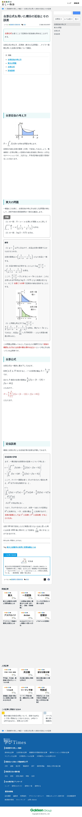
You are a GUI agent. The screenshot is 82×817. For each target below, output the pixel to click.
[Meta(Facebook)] (48, 579)
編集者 (15, 796)
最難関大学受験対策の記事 (38, 752)
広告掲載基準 (71, 796)
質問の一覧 (28, 786)
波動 (11, 766)
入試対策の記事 (21, 752)
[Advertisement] (26, 93)
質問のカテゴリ (17, 786)
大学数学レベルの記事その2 (46, 756)
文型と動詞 (19, 776)
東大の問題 (12, 63)
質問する (38, 786)
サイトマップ (20, 800)
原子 (32, 766)
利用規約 (23, 796)
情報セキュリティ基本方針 (55, 796)
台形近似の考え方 (14, 60)
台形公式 (11, 67)
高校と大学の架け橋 (53, 766)
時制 (27, 776)
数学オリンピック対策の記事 (59, 752)
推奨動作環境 (9, 800)
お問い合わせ (32, 800)
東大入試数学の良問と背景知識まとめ (21, 547)
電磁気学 (26, 766)
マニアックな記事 (11, 756)
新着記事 (76, 3)
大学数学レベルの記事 (26, 756)
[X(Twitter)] (44, 579)
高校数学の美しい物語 (14, 9)
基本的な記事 (9, 752)
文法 (6, 776)
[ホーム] (3, 9)
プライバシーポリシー (36, 796)
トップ (69, 3)
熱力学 (18, 766)
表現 (11, 776)
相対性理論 (40, 766)
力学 (6, 766)
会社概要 (8, 796)
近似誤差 (11, 70)
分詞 (32, 776)
